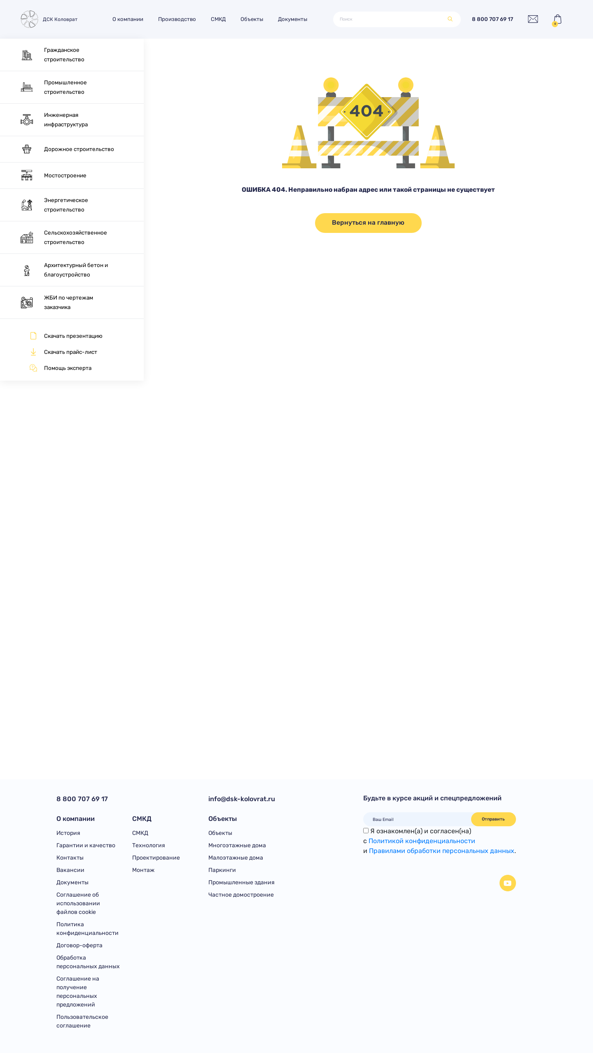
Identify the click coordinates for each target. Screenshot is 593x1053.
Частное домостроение (241, 894)
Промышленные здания (241, 882)
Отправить (493, 819)
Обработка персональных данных (88, 962)
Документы (292, 19)
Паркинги (222, 870)
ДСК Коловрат (48, 19)
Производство (177, 19)
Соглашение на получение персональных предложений (77, 991)
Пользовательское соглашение (82, 1021)
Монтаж (143, 870)
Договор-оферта (79, 945)
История (68, 833)
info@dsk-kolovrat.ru (241, 799)
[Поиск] (390, 19)
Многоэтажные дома (237, 845)
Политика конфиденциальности (87, 929)
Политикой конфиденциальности (422, 841)
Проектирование (156, 857)
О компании (127, 19)
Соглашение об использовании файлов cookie (78, 903)
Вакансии (70, 870)
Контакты (70, 857)
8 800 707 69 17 (492, 19)
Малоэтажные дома (235, 857)
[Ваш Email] (417, 819)
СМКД (218, 19)
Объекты (251, 19)
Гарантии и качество (85, 845)
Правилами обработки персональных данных (441, 851)
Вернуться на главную (368, 222)
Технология (148, 845)
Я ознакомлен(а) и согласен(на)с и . (439, 841)
